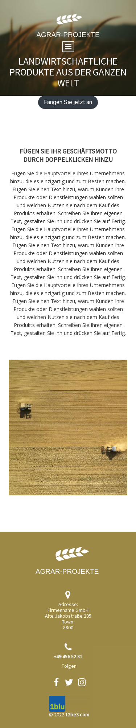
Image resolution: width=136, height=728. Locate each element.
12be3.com (77, 714)
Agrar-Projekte (67, 34)
